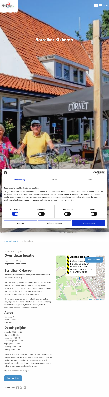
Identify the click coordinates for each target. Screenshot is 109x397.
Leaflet (91, 299)
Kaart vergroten (94, 259)
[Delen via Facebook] (17, 388)
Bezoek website (13, 378)
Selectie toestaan (54, 223)
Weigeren (20, 223)
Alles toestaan (89, 223)
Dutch (96, 6)
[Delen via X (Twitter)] (21, 388)
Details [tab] (54, 179)
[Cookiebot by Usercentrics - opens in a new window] (95, 172)
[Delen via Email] (25, 388)
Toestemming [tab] (19, 179)
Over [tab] (89, 179)
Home (9, 5)
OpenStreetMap (99, 299)
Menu (105, 5)
